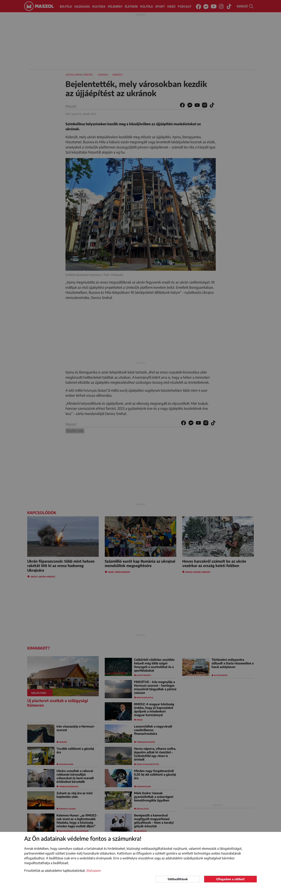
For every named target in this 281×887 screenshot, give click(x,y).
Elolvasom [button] (94, 871)
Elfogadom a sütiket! (230, 879)
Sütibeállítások (178, 879)
